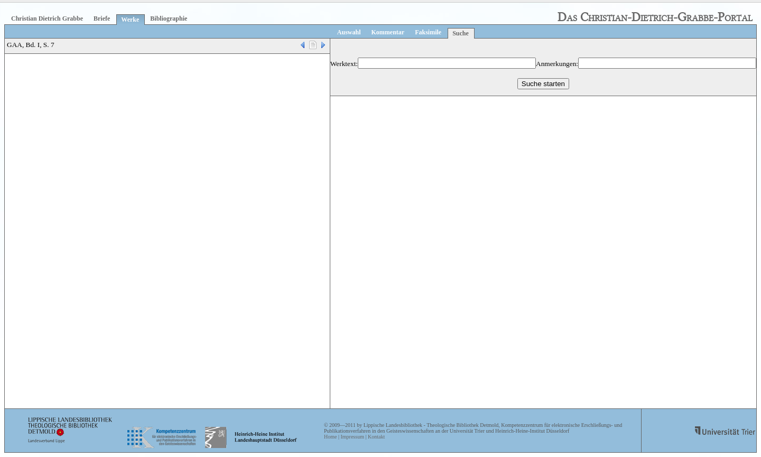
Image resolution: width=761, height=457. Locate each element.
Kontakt (376, 437)
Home (330, 437)
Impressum (352, 437)
